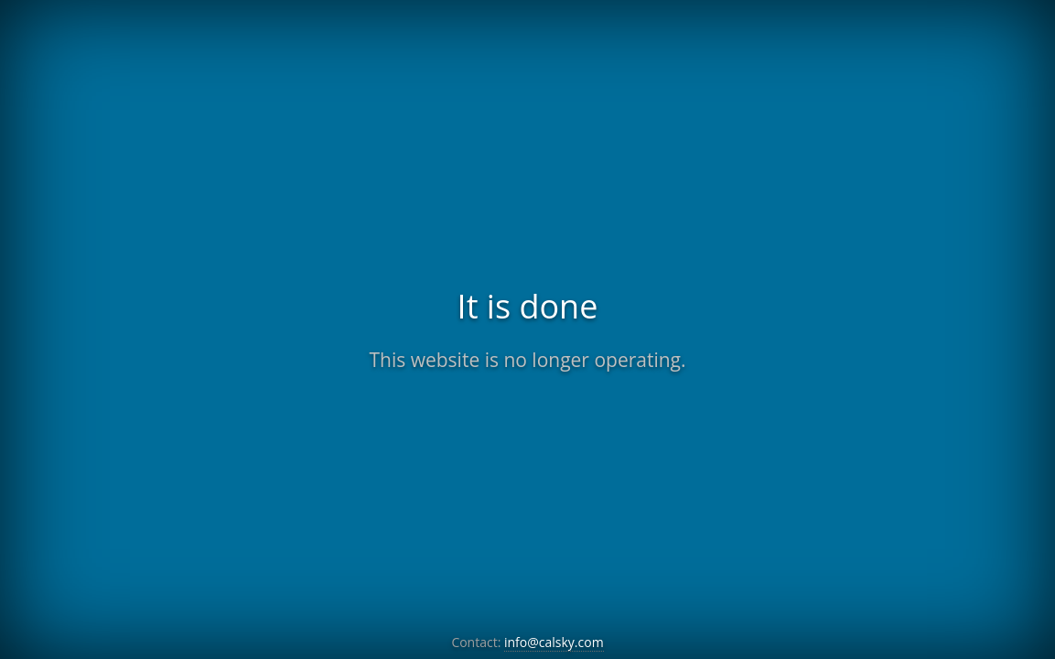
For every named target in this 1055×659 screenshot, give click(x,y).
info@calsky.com (554, 642)
